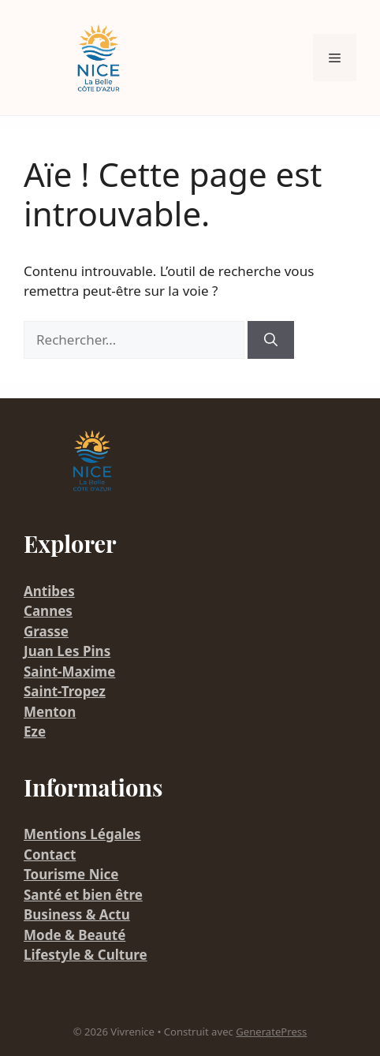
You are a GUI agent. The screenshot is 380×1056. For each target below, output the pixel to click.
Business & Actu (77, 914)
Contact (50, 854)
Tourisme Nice (71, 874)
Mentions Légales (82, 834)
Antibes (49, 591)
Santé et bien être (83, 895)
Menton (50, 712)
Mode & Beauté (74, 935)
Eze (35, 731)
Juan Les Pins (67, 651)
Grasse (46, 631)
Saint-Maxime (69, 671)
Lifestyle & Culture (85, 955)
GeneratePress (271, 1031)
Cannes (48, 611)
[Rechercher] (271, 340)
